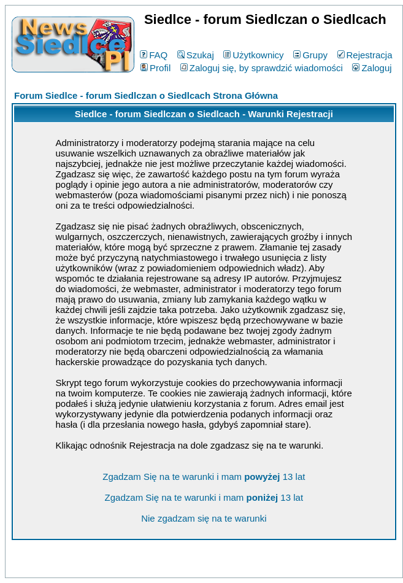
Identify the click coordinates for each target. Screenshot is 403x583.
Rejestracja (365, 55)
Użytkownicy (253, 55)
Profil (155, 68)
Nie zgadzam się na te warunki (203, 518)
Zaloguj (371, 68)
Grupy (310, 55)
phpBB (175, 566)
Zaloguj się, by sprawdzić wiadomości (261, 68)
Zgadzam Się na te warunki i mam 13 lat (203, 476)
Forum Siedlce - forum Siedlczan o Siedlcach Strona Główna (146, 95)
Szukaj (195, 55)
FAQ (153, 55)
